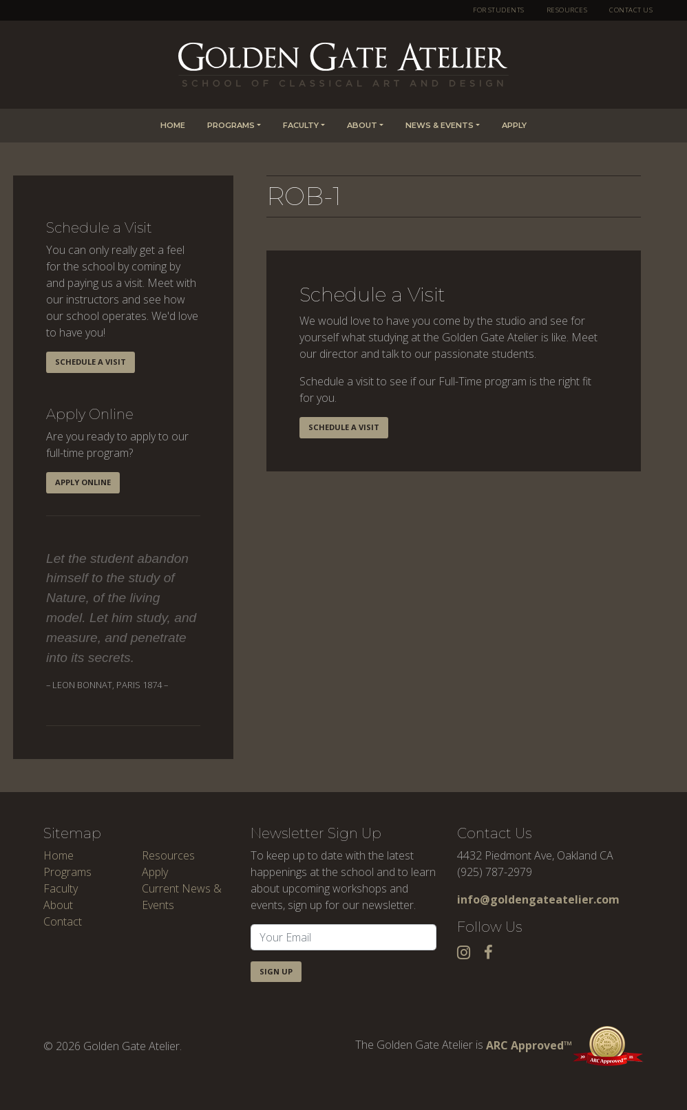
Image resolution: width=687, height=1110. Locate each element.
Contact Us (631, 10)
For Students (499, 10)
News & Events (439, 125)
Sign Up (276, 971)
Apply (514, 125)
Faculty (301, 125)
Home (172, 125)
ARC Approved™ (565, 1045)
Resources (567, 10)
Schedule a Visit (90, 361)
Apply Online (83, 482)
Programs (231, 125)
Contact (62, 921)
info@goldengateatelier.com (538, 899)
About (362, 125)
